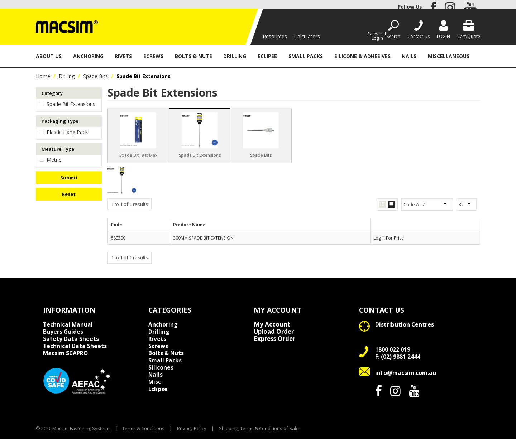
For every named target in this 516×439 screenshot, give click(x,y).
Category (52, 93)
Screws (153, 56)
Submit (69, 177)
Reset (69, 194)
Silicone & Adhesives (362, 56)
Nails (409, 56)
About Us (49, 56)
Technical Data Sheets (75, 346)
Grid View (382, 204)
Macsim (65, 353)
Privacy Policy (191, 428)
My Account (272, 324)
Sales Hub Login (377, 35)
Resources (275, 36)
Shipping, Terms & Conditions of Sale (259, 428)
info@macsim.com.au (405, 373)
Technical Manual (68, 324)
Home (43, 76)
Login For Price (388, 238)
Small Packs (305, 56)
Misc (154, 382)
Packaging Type (60, 121)
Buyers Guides (63, 332)
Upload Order (274, 331)
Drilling (234, 56)
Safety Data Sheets (71, 339)
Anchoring (88, 56)
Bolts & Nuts (193, 56)
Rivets (123, 56)
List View (391, 204)
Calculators (307, 36)
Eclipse (267, 56)
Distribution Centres (404, 324)
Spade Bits (95, 76)
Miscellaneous (448, 56)
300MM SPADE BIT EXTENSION (203, 238)
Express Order (274, 338)
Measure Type (58, 149)
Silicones (160, 367)
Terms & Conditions (143, 428)
